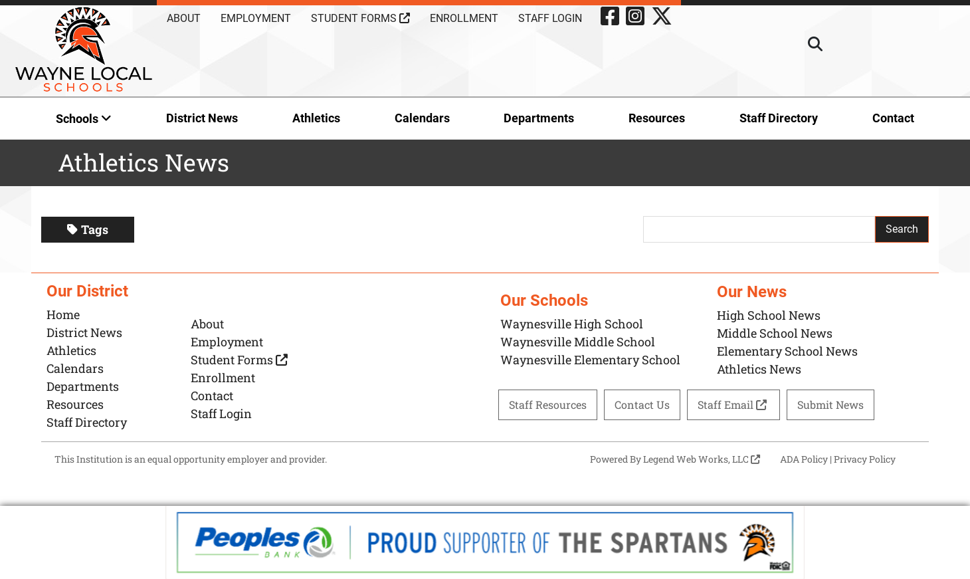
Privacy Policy (865, 459)
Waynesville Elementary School (590, 360)
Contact (893, 118)
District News (202, 118)
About (184, 18)
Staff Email (733, 404)
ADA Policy (804, 459)
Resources (657, 118)
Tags (87, 229)
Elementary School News (787, 351)
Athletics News (759, 369)
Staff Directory (778, 118)
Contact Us (642, 404)
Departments (539, 118)
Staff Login (550, 18)
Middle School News (774, 333)
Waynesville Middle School (577, 342)
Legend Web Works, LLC (701, 459)
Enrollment (464, 18)
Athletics (316, 118)
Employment (256, 18)
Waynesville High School (571, 324)
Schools (84, 119)
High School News (769, 315)
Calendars (422, 118)
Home (63, 314)
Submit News (830, 404)
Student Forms (360, 18)
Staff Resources (548, 404)
